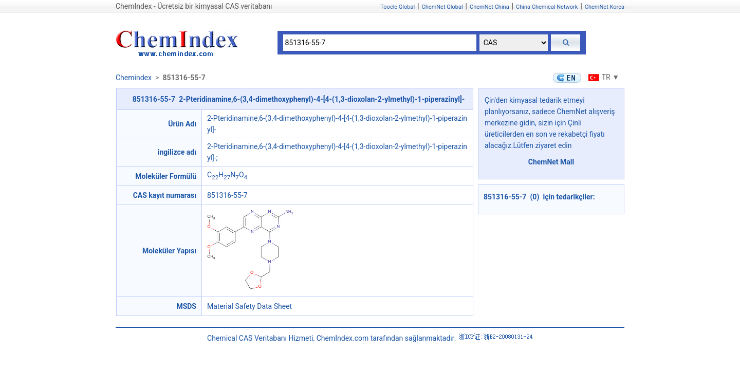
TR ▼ (602, 77)
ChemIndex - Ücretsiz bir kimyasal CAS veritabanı (194, 6)
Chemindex (134, 77)
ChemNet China (489, 7)
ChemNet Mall (551, 162)
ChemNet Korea (604, 7)
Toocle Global (397, 7)
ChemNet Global (442, 7)
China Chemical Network (547, 7)
